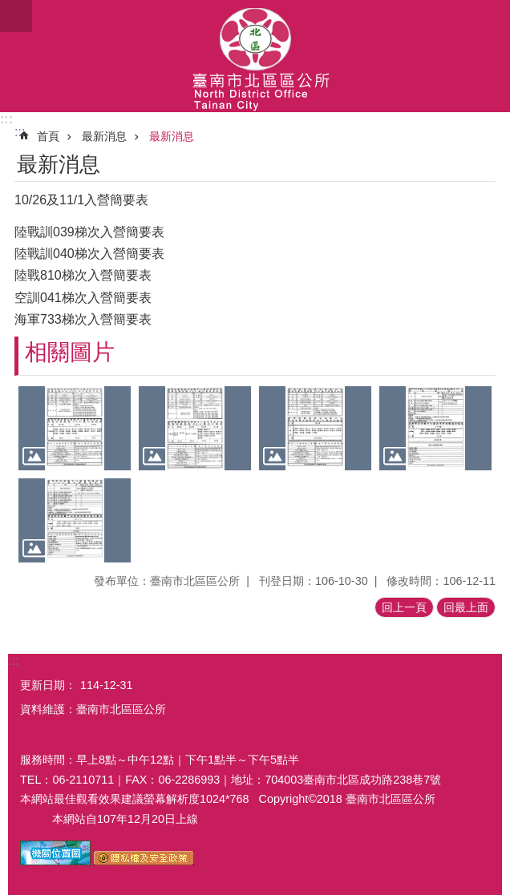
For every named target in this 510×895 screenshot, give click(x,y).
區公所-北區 (255, 56)
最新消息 (104, 136)
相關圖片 (70, 352)
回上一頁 (404, 607)
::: (6, 119)
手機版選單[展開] (16, 16)
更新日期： (48, 685)
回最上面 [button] (465, 607)
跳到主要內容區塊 (8, 8)
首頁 (48, 136)
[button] (74, 428)
